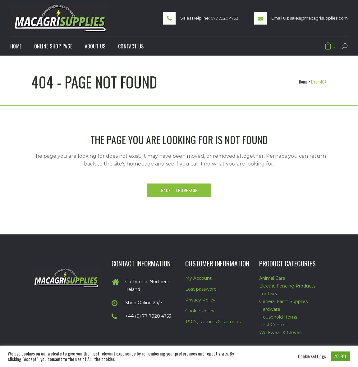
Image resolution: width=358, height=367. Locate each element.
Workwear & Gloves (280, 332)
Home (303, 82)
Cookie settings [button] (312, 356)
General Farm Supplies (283, 301)
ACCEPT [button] (340, 356)
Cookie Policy (199, 311)
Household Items (278, 317)
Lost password (201, 289)
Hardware (269, 309)
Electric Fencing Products (287, 286)
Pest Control (273, 325)
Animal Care (272, 278)
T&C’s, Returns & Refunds (213, 321)
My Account (198, 278)
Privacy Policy (200, 300)
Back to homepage (179, 190)
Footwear (269, 294)
